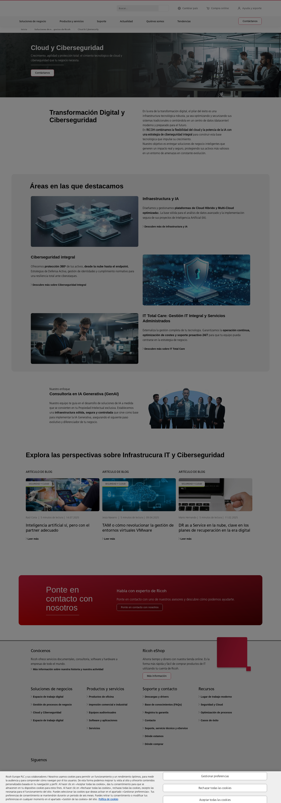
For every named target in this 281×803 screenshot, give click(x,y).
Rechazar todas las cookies (215, 788)
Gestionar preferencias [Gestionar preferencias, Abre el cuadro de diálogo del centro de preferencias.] (215, 776)
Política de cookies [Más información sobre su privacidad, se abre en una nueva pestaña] (108, 799)
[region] (140, 787)
